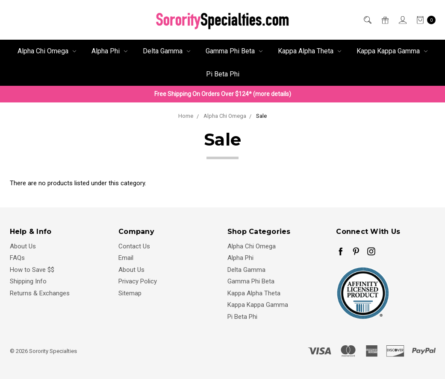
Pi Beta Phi (222, 74)
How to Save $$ (32, 270)
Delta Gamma (166, 51)
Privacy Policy (137, 281)
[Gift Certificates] (384, 20)
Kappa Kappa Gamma (392, 51)
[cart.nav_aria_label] (424, 20)
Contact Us (134, 246)
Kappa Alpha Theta (309, 51)
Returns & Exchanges (40, 293)
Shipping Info (28, 281)
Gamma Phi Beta (234, 51)
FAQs (17, 258)
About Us (23, 246)
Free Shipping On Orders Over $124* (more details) (222, 93)
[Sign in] (402, 20)
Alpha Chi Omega (47, 51)
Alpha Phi (109, 51)
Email (125, 258)
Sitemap (129, 293)
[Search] (367, 20)
